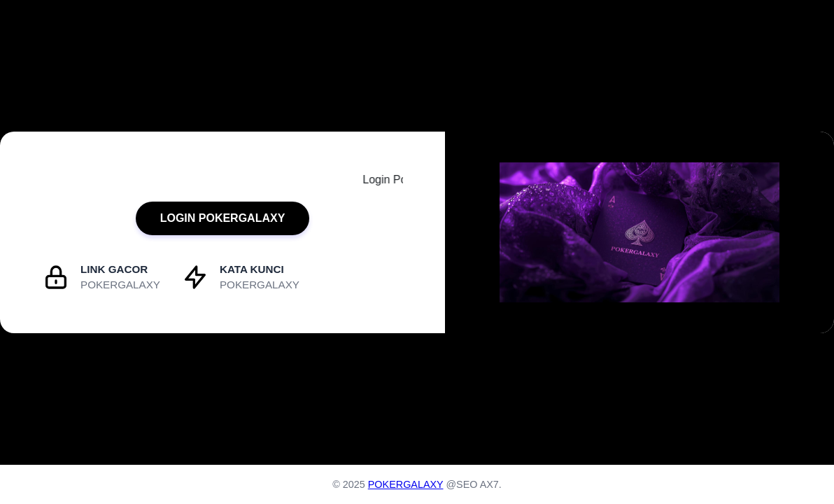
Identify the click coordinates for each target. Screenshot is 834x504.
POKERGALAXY (406, 484)
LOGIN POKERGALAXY (222, 218)
